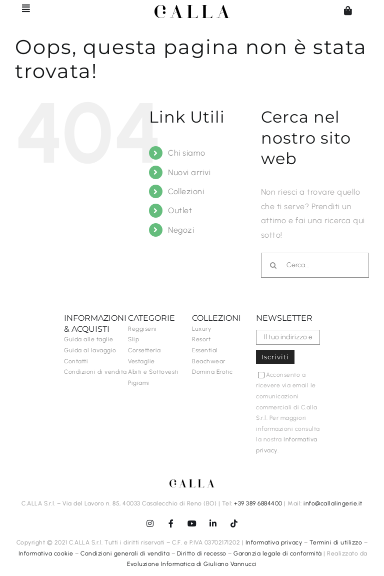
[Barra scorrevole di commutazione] (21, 8)
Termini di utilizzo (336, 542)
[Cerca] (273, 265)
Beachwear (209, 361)
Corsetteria (144, 350)
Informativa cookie (46, 553)
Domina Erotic (212, 371)
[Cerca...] (315, 265)
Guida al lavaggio (90, 350)
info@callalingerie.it (333, 503)
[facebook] (171, 523)
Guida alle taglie (89, 339)
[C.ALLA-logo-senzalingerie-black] (192, 9)
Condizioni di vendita (95, 371)
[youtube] (192, 523)
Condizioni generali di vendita (125, 553)
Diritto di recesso (201, 553)
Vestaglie (141, 361)
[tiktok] (234, 523)
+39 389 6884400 (258, 503)
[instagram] (150, 523)
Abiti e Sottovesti (153, 371)
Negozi (181, 230)
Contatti (76, 361)
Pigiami (139, 382)
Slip (133, 339)
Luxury (201, 328)
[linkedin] (213, 523)
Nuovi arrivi (189, 172)
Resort (201, 339)
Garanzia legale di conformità (278, 553)
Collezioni (186, 191)
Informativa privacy (274, 542)
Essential (205, 350)
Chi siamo (187, 153)
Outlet (180, 210)
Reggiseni (142, 328)
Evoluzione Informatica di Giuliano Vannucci (192, 563)
